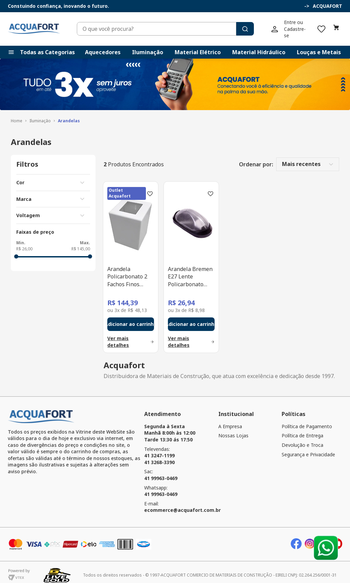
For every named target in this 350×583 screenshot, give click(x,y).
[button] (306, 6)
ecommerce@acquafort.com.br (182, 504)
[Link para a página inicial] (16, 115)
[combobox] (185, 26)
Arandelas (69, 114)
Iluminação (40, 114)
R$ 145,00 (80, 243)
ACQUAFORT (327, 6)
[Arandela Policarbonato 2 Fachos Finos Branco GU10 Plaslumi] (130, 261)
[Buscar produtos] (285, 26)
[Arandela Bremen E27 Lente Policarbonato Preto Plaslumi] (191, 261)
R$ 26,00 (24, 243)
